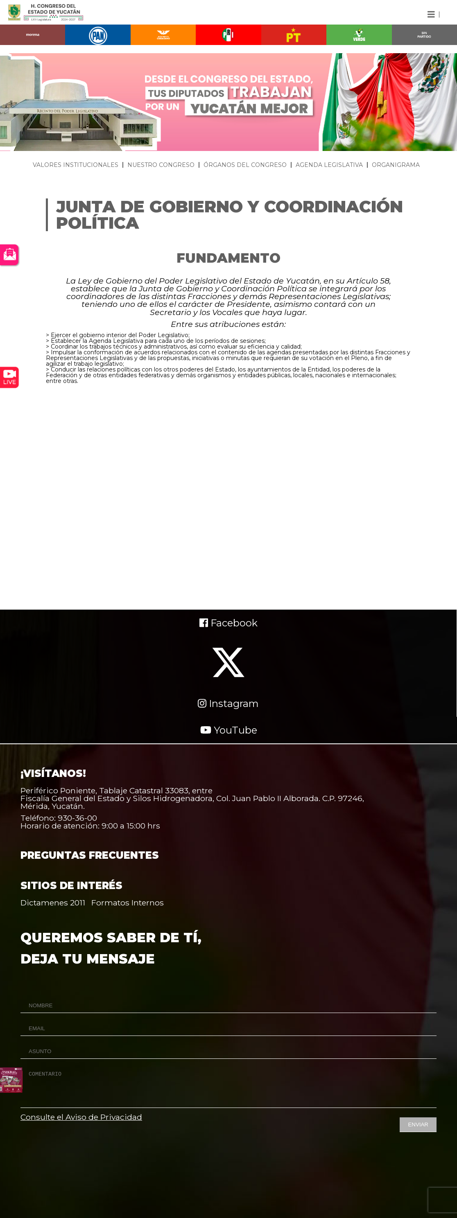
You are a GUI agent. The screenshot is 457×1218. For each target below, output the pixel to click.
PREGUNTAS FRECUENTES (89, 855)
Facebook (228, 623)
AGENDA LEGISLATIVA (329, 165)
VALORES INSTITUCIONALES (75, 165)
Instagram (228, 703)
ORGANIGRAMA (396, 165)
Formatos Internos (127, 902)
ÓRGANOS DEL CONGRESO (245, 165)
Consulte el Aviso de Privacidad (81, 1117)
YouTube (228, 730)
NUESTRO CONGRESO (161, 165)
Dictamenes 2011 (52, 902)
